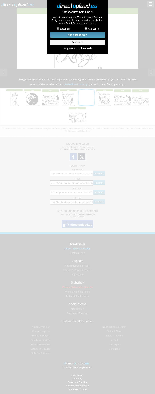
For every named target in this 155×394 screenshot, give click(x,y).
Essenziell (65, 28)
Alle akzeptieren (77, 34)
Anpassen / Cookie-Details (78, 48)
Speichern (77, 42)
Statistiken (93, 28)
